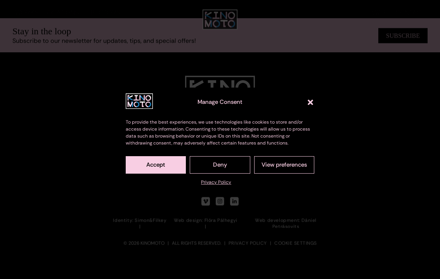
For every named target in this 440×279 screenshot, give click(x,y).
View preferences (284, 167)
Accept (155, 167)
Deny (220, 167)
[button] (310, 104)
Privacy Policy (216, 185)
